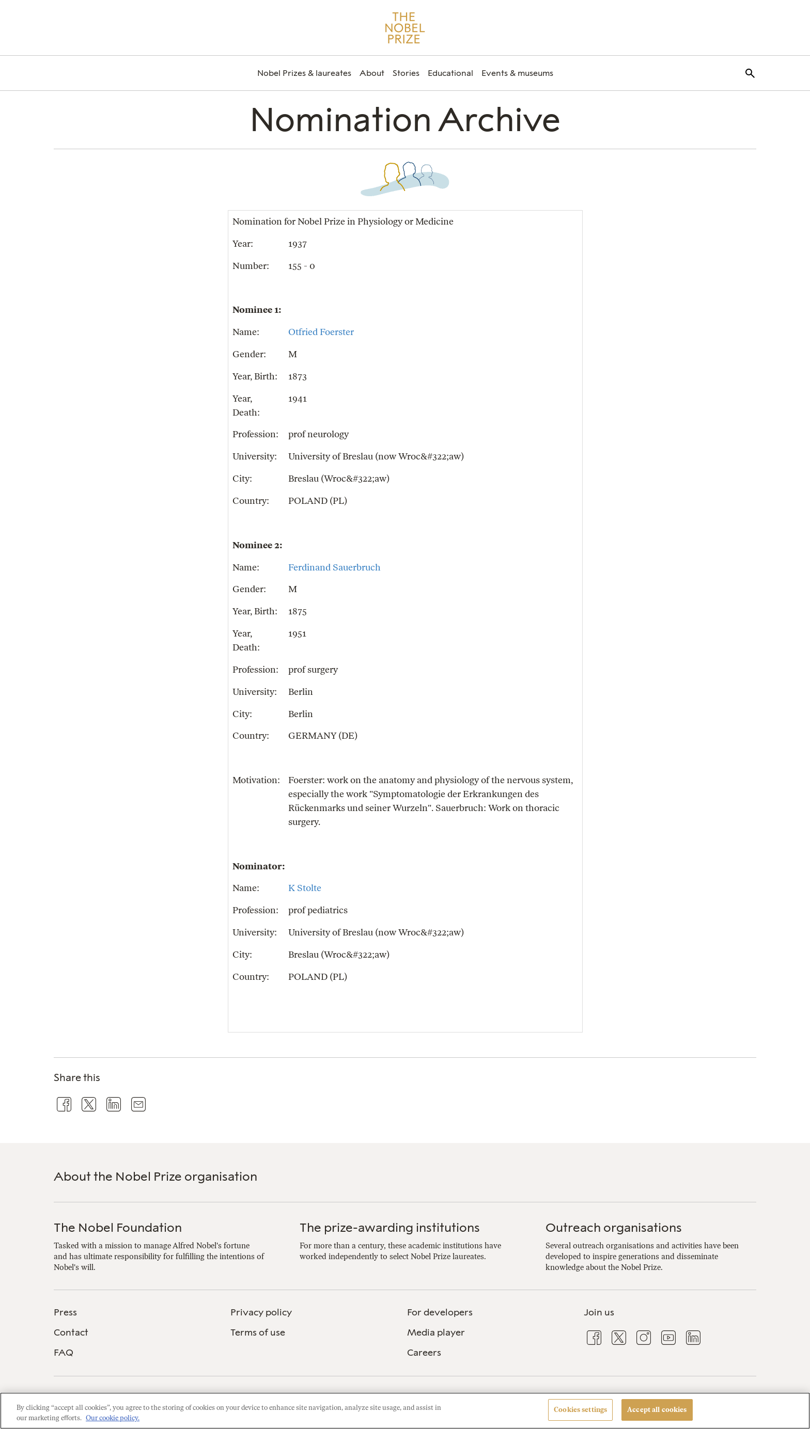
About (372, 73)
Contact (71, 1332)
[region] (405, 1410)
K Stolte (304, 887)
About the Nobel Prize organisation (155, 1176)
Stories (406, 73)
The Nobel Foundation (118, 1227)
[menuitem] (304, 73)
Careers (424, 1352)
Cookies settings (580, 1410)
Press (65, 1312)
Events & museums (517, 73)
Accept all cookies (657, 1410)
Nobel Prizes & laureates (304, 73)
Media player (436, 1332)
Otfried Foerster (321, 331)
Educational (450, 73)
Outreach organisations (614, 1227)
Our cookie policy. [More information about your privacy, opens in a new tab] (112, 1418)
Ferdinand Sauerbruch (334, 567)
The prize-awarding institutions (390, 1227)
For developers (440, 1312)
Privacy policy (261, 1312)
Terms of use (257, 1332)
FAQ (63, 1352)
